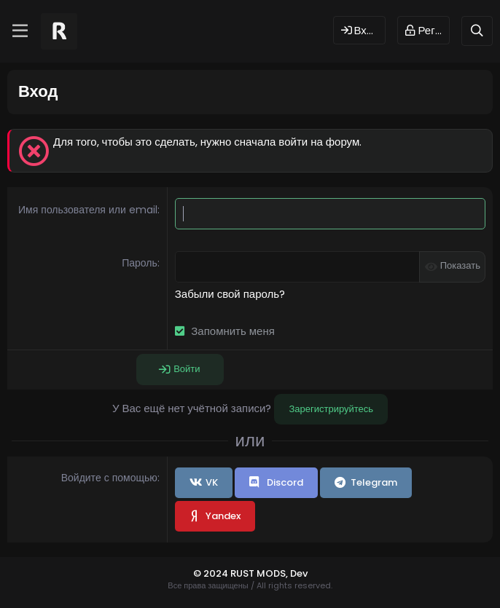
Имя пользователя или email (87, 209)
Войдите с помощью (109, 477)
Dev (299, 573)
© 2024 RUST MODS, (241, 573)
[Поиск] (477, 31)
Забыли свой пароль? (230, 293)
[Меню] (20, 31)
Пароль (139, 263)
